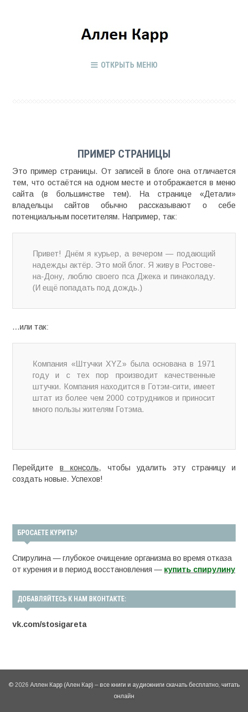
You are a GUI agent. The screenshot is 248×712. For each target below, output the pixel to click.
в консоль (79, 467)
